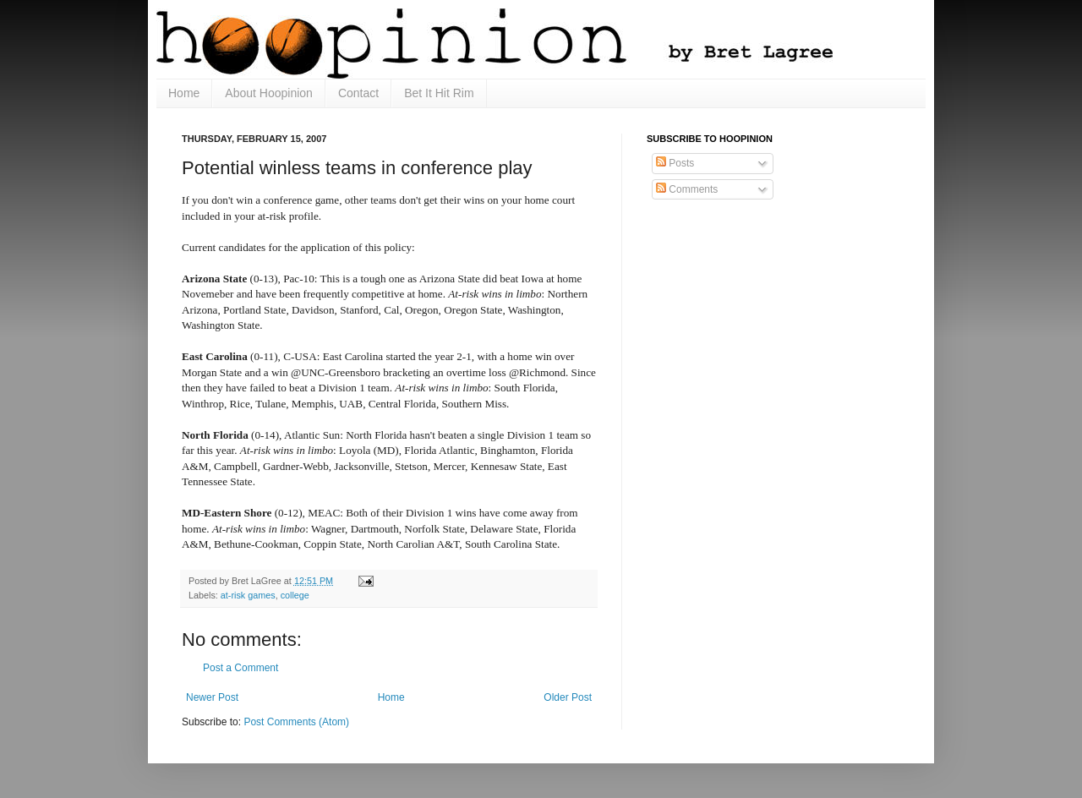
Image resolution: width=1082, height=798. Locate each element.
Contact (358, 93)
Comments (687, 189)
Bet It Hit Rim (438, 93)
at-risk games (248, 595)
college (295, 595)
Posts (675, 163)
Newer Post (212, 697)
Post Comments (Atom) (296, 722)
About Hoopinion (269, 93)
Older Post (568, 697)
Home (183, 93)
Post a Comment (240, 668)
